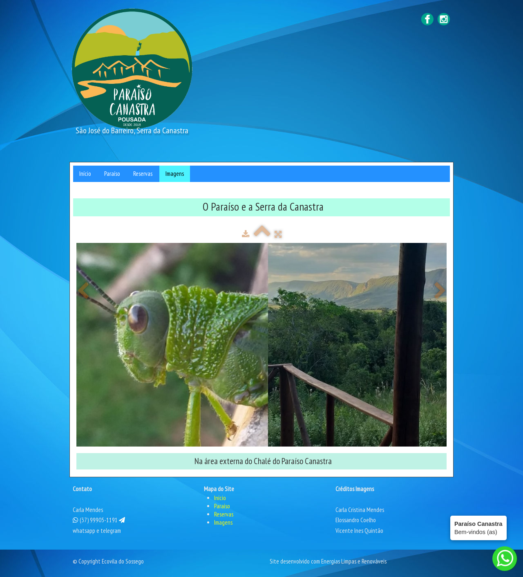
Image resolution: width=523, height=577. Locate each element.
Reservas (142, 173)
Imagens (174, 173)
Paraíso (112, 173)
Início (85, 173)
